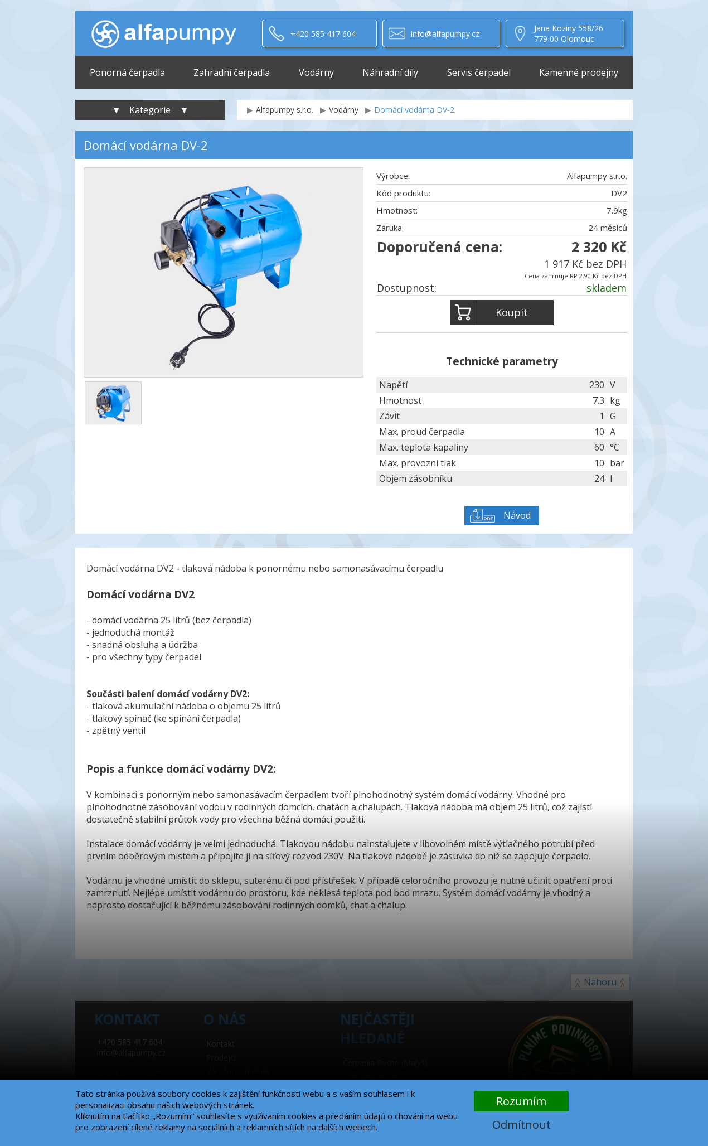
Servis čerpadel (479, 72)
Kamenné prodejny (578, 72)
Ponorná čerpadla (127, 72)
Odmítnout (521, 1124)
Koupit (489, 312)
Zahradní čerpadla (231, 72)
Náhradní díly (390, 72)
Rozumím (521, 1101)
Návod (517, 515)
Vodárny (316, 72)
